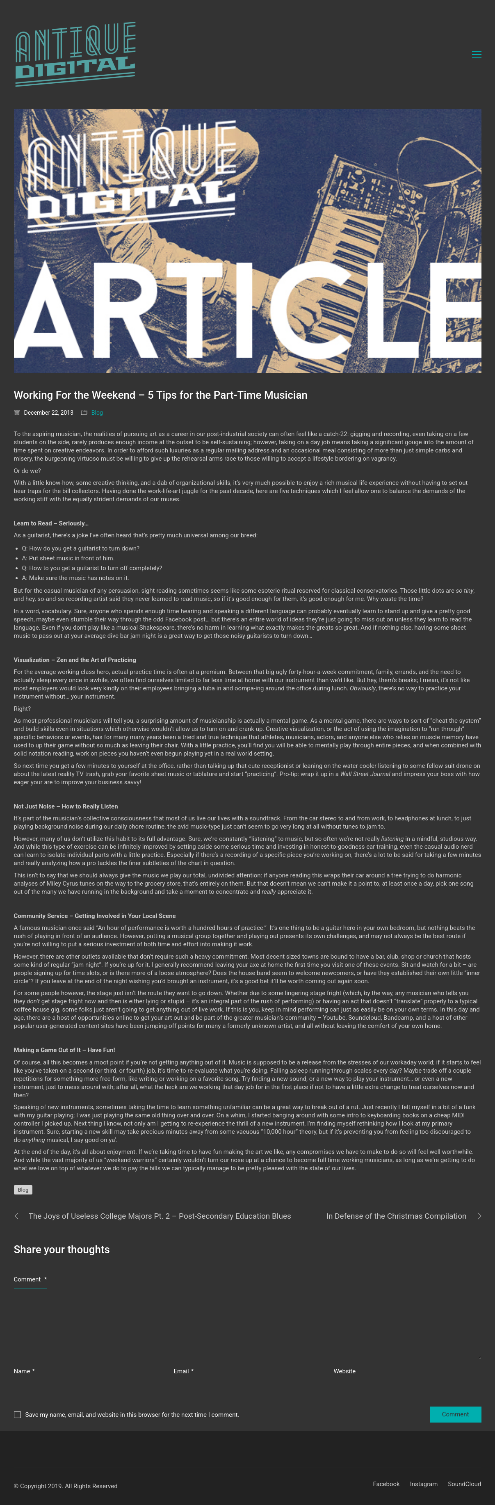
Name (24, 1372)
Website (344, 1371)
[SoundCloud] (464, 1484)
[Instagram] (424, 1484)
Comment (30, 1279)
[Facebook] (386, 1484)
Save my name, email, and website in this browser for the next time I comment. (132, 1414)
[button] (476, 54)
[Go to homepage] (75, 54)
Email (183, 1372)
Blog (97, 412)
